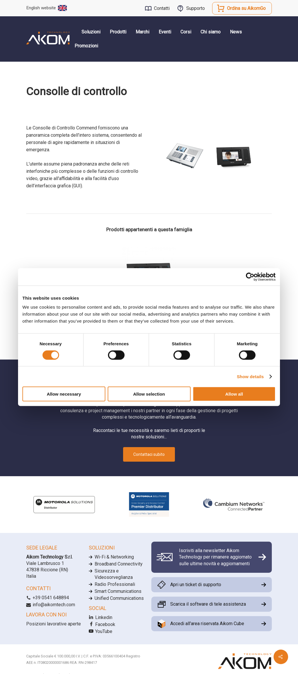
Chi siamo (211, 32)
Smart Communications (118, 591)
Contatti (162, 8)
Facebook (102, 624)
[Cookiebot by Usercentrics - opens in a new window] (250, 276)
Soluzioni (90, 32)
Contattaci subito (149, 454)
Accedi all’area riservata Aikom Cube (207, 623)
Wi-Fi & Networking (114, 557)
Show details (250, 376)
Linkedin (100, 617)
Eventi (165, 32)
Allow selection (149, 394)
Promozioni (86, 46)
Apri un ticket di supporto (195, 584)
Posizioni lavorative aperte (53, 624)
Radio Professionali (115, 584)
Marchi (142, 32)
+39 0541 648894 (47, 597)
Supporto (195, 8)
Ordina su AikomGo (246, 8)
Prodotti (118, 32)
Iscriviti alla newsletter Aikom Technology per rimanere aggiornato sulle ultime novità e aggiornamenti (215, 557)
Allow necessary (64, 394)
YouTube (100, 631)
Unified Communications (119, 598)
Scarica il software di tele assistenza (208, 604)
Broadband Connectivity (119, 564)
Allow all (234, 394)
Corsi (185, 32)
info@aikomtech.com (50, 604)
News (236, 32)
